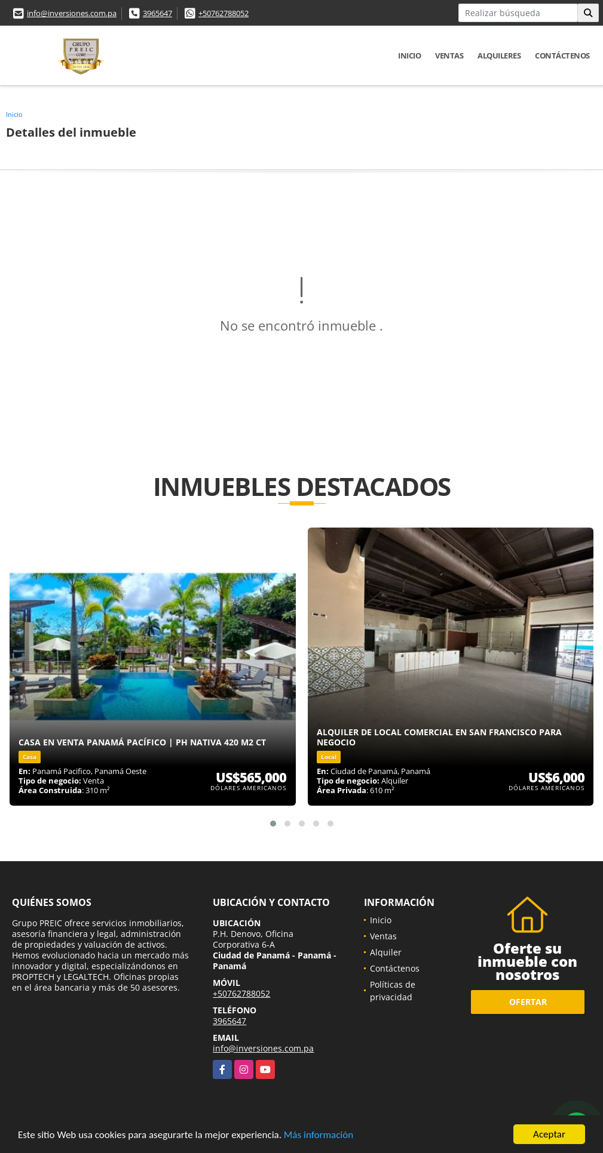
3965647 (157, 13)
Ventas (449, 55)
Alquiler (386, 952)
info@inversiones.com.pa (72, 13)
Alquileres (499, 55)
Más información (318, 1137)
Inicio (409, 55)
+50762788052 (223, 13)
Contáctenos (562, 55)
